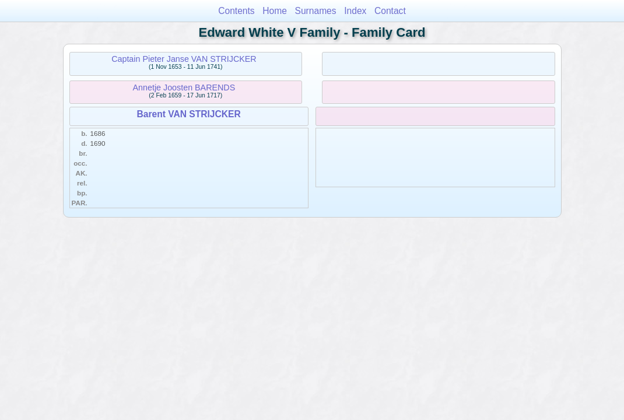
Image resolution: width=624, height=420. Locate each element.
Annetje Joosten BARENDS (184, 87)
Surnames (315, 11)
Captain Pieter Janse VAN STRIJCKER (183, 59)
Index (355, 11)
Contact (390, 11)
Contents (236, 11)
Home (274, 11)
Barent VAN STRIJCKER (188, 114)
